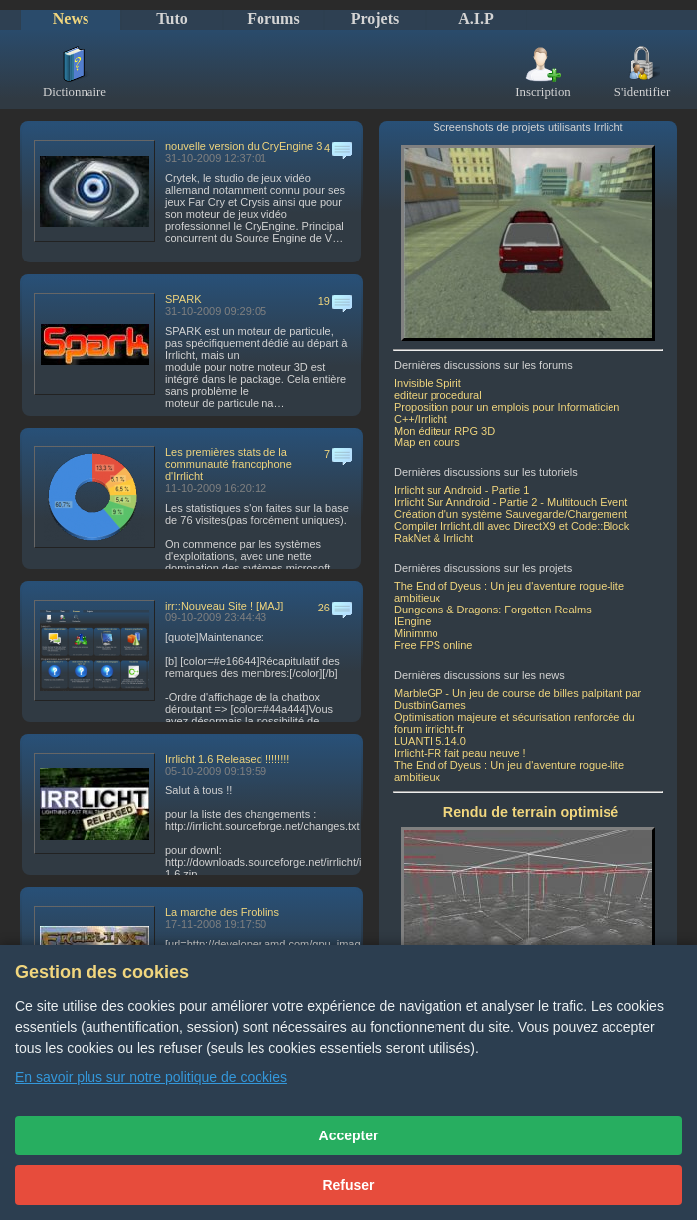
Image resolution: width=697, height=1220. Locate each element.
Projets (375, 18)
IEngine (412, 621)
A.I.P (476, 18)
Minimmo (416, 633)
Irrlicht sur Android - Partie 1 (461, 490)
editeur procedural (438, 395)
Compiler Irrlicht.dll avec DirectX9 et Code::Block (511, 526)
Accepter (349, 1135)
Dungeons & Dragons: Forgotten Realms (493, 609)
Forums (273, 18)
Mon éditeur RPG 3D (444, 430)
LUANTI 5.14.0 (430, 741)
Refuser (348, 1185)
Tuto (171, 18)
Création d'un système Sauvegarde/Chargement (510, 514)
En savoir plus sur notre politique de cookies (151, 1077)
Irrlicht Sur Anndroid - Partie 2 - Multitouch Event (510, 502)
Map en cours (427, 442)
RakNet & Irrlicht (433, 538)
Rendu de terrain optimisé (530, 812)
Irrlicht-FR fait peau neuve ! (460, 753)
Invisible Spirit (427, 383)
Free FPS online (433, 645)
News (70, 18)
